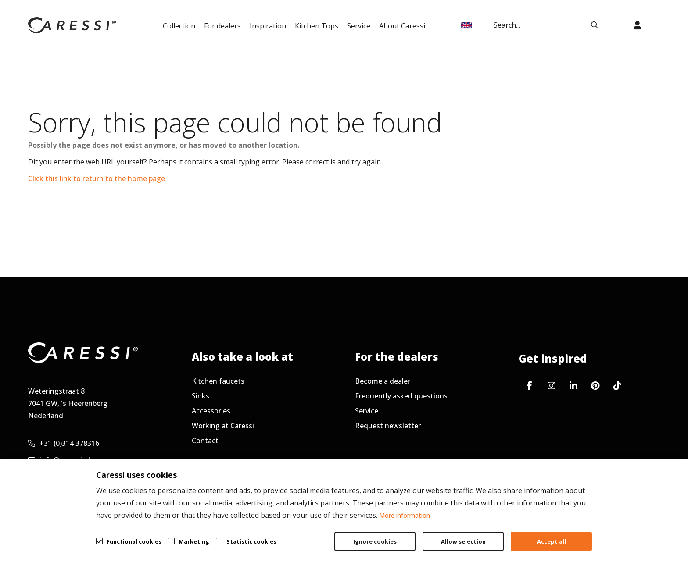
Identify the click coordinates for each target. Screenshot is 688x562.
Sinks (200, 396)
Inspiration (268, 26)
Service (358, 26)
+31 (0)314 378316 (63, 443)
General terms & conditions (461, 534)
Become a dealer (382, 381)
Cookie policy (616, 534)
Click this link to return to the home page (96, 178)
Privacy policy (551, 534)
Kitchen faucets (218, 381)
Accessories (211, 411)
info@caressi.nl (59, 460)
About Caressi (402, 26)
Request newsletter (388, 425)
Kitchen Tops (316, 26)
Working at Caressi (223, 425)
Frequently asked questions (401, 396)
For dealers (222, 26)
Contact (205, 440)
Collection (179, 26)
